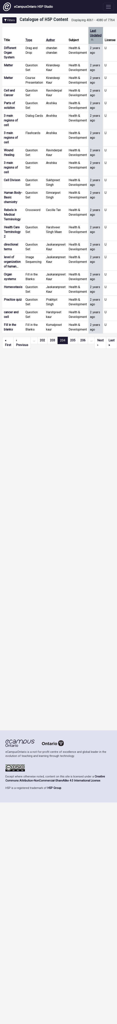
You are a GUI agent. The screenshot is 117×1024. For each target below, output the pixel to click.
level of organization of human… (12, 261)
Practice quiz (13, 299)
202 (42, 340)
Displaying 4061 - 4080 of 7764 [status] (93, 20)
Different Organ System (10, 52)
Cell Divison (12, 180)
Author (50, 40)
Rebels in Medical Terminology (12, 214)
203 (52, 340)
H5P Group (54, 788)
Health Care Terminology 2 (12, 231)
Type (28, 40)
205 (72, 340)
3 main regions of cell (11, 120)
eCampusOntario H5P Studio (28, 7)
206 (83, 340)
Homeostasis (13, 287)
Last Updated (95, 35)
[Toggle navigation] (108, 7)
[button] (9, 20)
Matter (8, 65)
